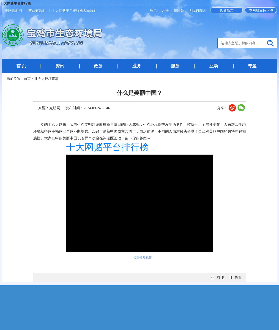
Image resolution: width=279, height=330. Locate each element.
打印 (220, 277)
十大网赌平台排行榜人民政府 (74, 10)
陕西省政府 (37, 10)
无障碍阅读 (197, 10)
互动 (213, 65)
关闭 (237, 277)
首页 (27, 79)
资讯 (59, 65)
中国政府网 (13, 10)
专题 (252, 65)
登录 (154, 10)
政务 (98, 65)
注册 (166, 10)
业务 (136, 65)
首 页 (21, 65)
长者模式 (226, 10)
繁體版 (179, 10)
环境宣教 (52, 79)
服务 (175, 65)
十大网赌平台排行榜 (15, 3)
